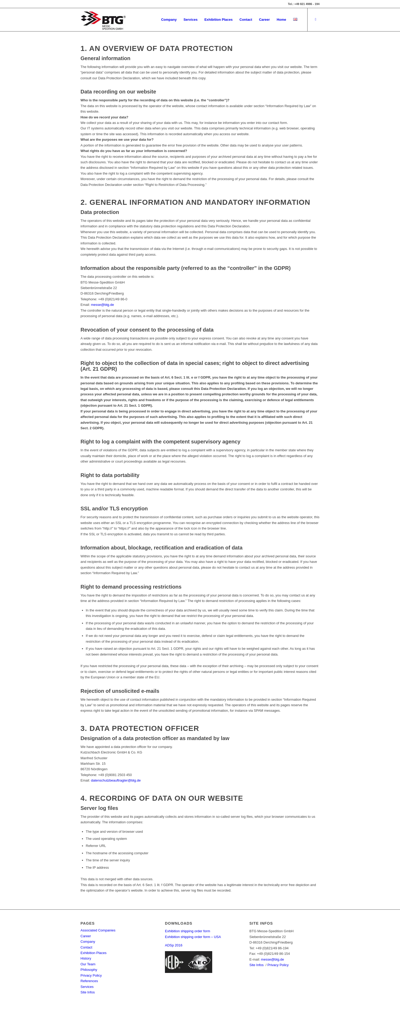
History (86, 958)
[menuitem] (169, 19)
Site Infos (88, 992)
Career (86, 936)
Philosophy (89, 970)
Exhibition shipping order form (187, 931)
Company (88, 942)
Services (87, 987)
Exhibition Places (94, 953)
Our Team (88, 964)
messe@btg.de (102, 305)
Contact (86, 947)
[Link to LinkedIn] (316, 19)
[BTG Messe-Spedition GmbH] (104, 19)
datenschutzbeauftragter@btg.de (116, 780)
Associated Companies (98, 930)
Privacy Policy (91, 975)
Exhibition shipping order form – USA (193, 937)
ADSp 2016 (174, 945)
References (89, 981)
